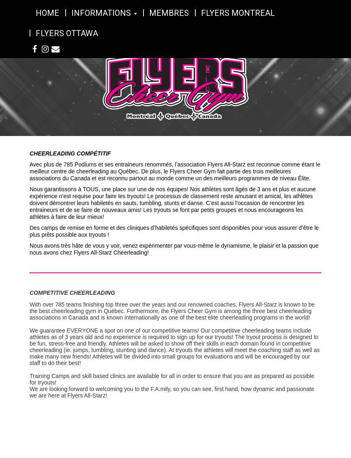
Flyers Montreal (238, 13)
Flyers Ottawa (67, 33)
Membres (169, 13)
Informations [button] (104, 13)
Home (47, 13)
